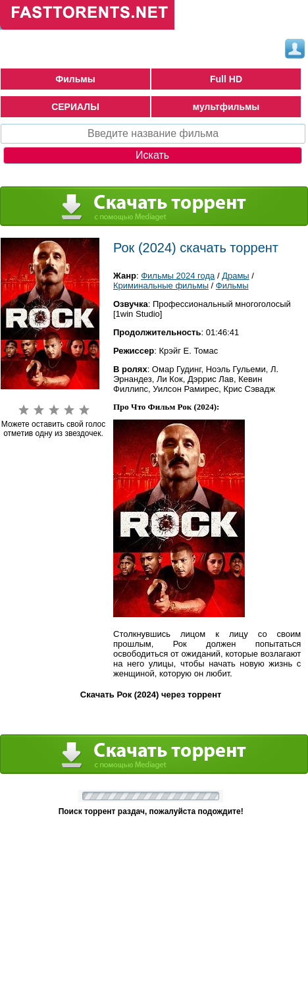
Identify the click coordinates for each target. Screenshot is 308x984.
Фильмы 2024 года (178, 276)
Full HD (226, 79)
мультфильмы (226, 106)
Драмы (235, 276)
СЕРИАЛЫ (75, 106)
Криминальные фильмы (161, 285)
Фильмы (75, 79)
